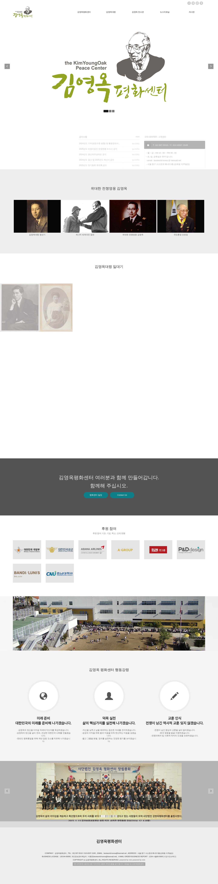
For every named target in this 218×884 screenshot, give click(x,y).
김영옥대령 (111, 12)
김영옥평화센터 (84, 12)
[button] (7, 67)
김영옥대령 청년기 (37, 235)
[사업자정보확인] (170, 856)
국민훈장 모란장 (181, 235)
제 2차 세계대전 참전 (85, 235)
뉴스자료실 (165, 12)
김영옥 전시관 (138, 12)
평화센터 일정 (96, 495)
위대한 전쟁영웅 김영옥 (132, 235)
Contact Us (122, 495)
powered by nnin (125, 860)
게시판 (192, 12)
